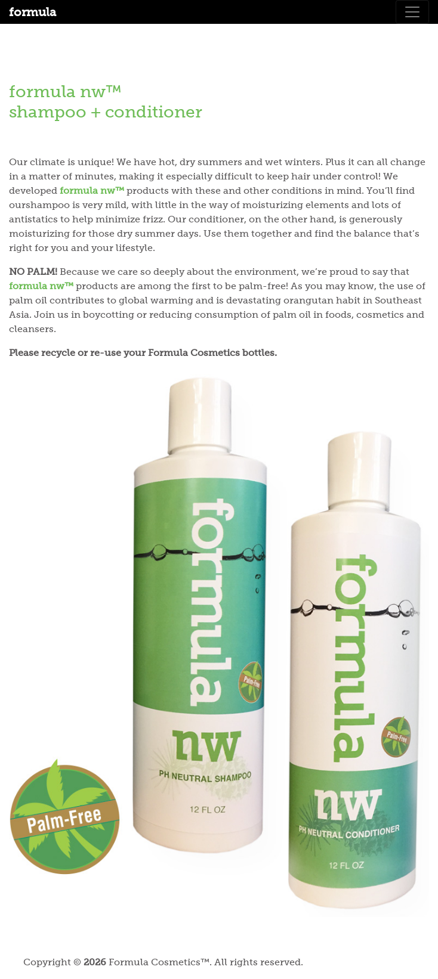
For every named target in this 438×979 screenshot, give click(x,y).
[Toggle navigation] (412, 12)
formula (32, 11)
